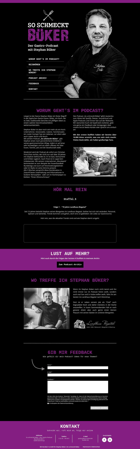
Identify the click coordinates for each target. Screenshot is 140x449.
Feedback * (50, 379)
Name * (49, 365)
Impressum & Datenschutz (91, 447)
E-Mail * (49, 372)
